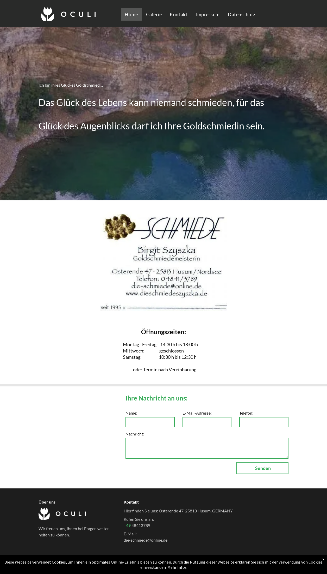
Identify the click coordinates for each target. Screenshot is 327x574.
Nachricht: (134, 433)
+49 (127, 525)
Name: (131, 412)
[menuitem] (131, 14)
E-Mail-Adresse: (197, 412)
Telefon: (246, 412)
